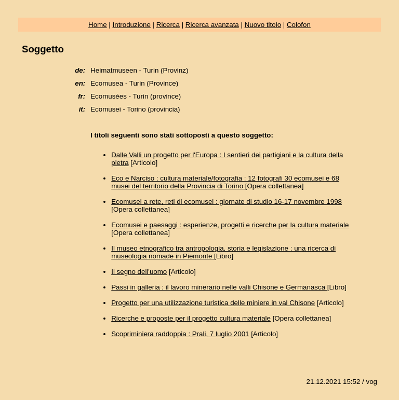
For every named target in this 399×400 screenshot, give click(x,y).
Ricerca (168, 25)
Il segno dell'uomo (139, 271)
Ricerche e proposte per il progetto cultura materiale (191, 318)
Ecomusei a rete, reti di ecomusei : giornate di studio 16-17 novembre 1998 (226, 201)
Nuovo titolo (263, 25)
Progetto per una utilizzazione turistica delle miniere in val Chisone (213, 303)
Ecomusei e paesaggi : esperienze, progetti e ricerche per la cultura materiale (230, 225)
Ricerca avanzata (212, 25)
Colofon (299, 25)
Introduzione (132, 25)
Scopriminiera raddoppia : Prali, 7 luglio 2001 (180, 334)
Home (97, 25)
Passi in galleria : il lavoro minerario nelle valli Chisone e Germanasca (219, 287)
